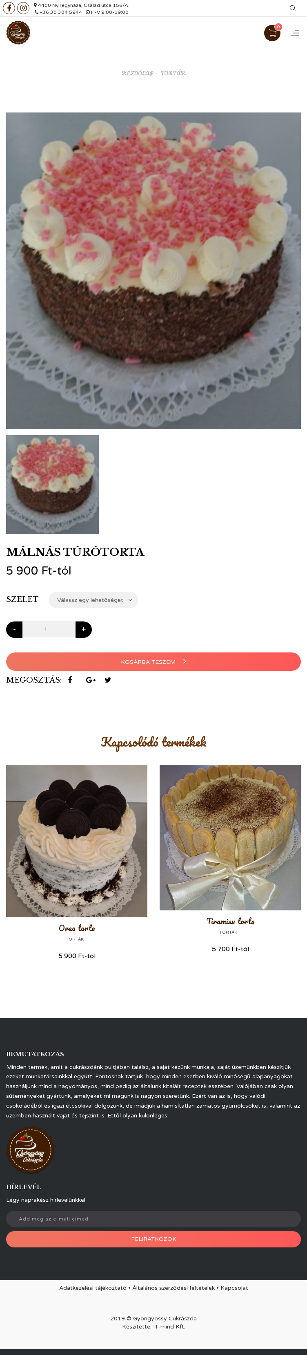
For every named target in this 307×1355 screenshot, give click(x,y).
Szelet (22, 599)
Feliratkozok (153, 1239)
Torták (172, 73)
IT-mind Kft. (169, 1326)
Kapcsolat (234, 1287)
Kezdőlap (138, 73)
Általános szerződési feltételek (173, 1287)
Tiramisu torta (230, 921)
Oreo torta (77, 928)
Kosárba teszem (153, 661)
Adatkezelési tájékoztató (93, 1287)
